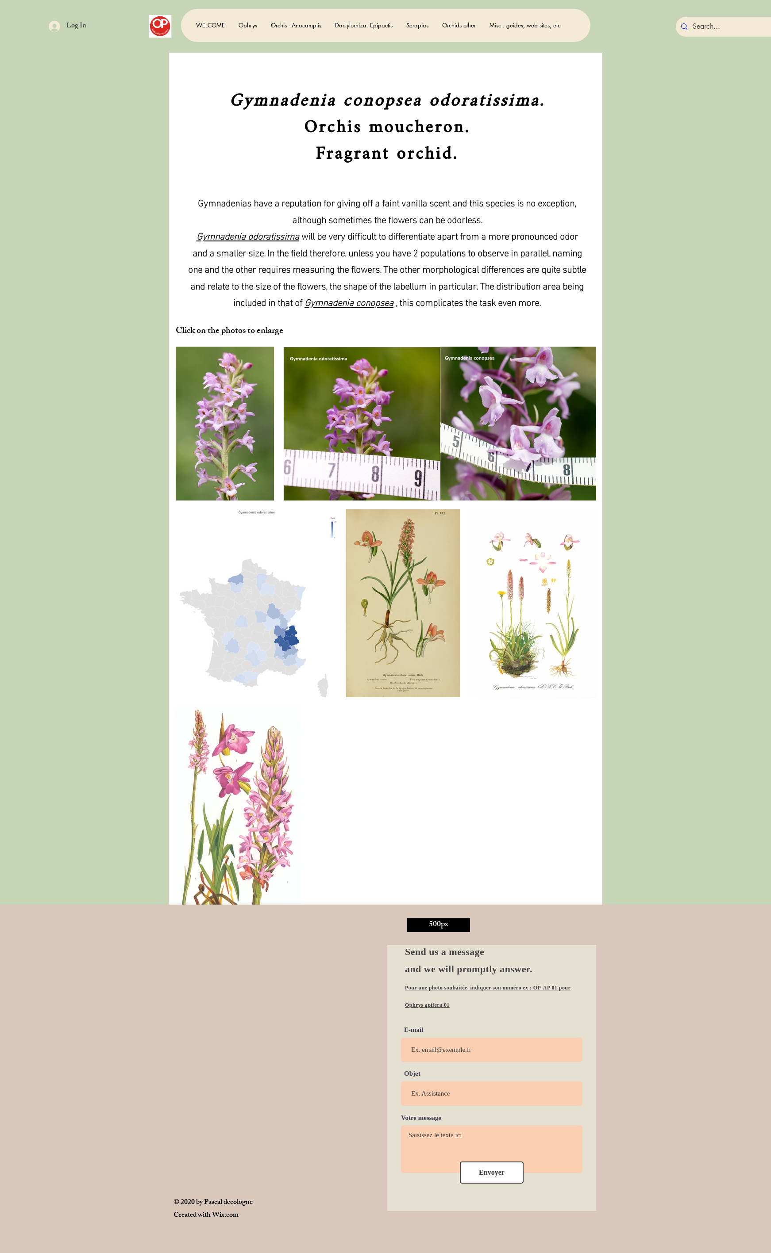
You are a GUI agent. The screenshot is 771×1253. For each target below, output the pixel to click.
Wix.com (225, 1215)
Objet (412, 1073)
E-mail (413, 1030)
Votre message (421, 1118)
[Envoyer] (492, 1172)
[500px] (438, 925)
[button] (247, 25)
